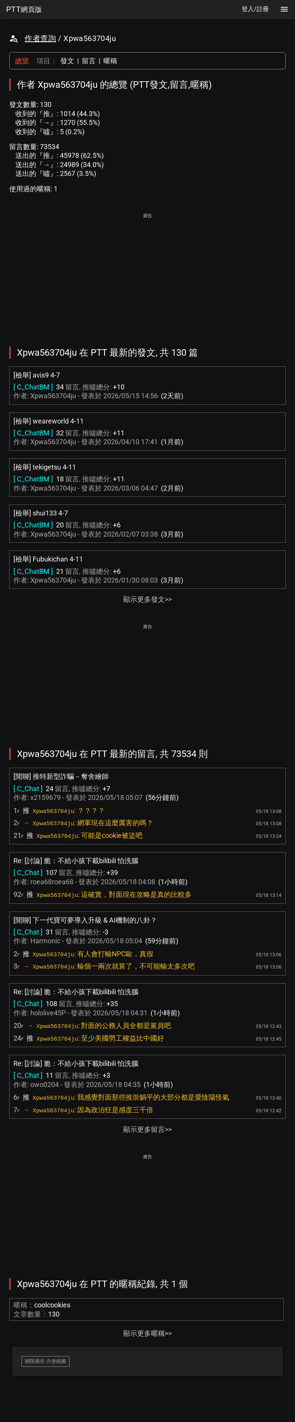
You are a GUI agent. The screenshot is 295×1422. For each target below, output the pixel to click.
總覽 (22, 61)
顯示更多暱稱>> (147, 1333)
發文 (67, 61)
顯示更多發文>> (147, 599)
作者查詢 (40, 38)
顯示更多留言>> (147, 1129)
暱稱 (110, 61)
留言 (89, 61)
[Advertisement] (147, 274)
